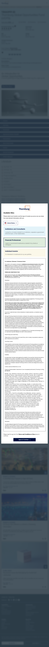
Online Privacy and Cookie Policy (18, 337)
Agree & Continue (25, 439)
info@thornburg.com (10, 408)
